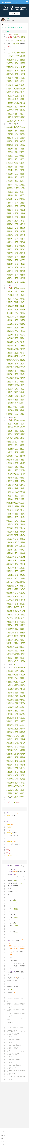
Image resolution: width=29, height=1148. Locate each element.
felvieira (7, 19)
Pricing (2, 1144)
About (2, 1141)
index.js (6, 862)
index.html (6, 31)
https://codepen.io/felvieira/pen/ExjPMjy (12, 27)
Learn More (14, 13)
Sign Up (3, 1135)
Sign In (2, 1138)
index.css (6, 809)
